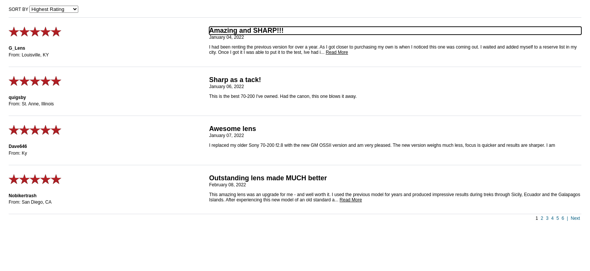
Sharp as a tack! (235, 80)
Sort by (18, 9)
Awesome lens (232, 128)
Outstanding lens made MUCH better (268, 178)
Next (575, 218)
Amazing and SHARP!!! (246, 30)
